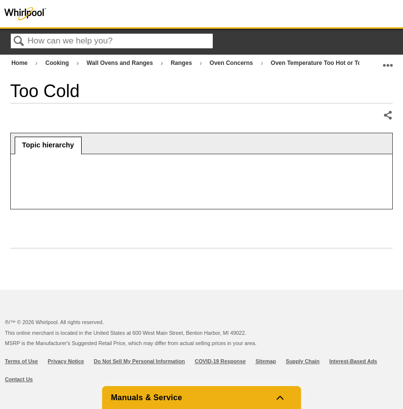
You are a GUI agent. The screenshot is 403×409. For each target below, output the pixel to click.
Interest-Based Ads (353, 361)
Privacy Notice (66, 361)
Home (20, 63)
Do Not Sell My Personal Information (139, 361)
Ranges (182, 63)
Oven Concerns (232, 63)
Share (387, 115)
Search (19, 41)
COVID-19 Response (220, 361)
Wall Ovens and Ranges (121, 63)
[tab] (48, 145)
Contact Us (19, 379)
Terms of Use (21, 361)
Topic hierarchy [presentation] (48, 145)
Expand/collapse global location (387, 61)
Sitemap (265, 361)
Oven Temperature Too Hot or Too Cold (326, 63)
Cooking (57, 63)
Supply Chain (302, 361)
